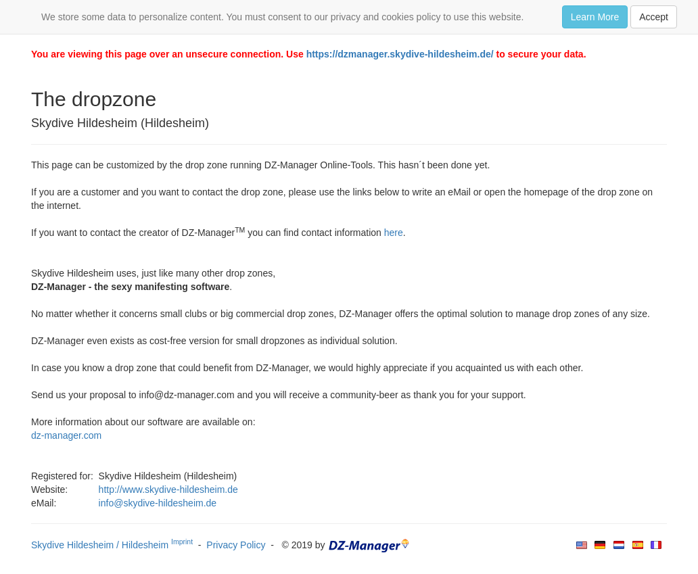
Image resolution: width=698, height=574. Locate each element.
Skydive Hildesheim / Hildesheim (112, 545)
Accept (653, 16)
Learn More (595, 16)
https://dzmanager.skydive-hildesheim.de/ (400, 54)
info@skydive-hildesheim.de (158, 503)
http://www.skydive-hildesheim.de (168, 489)
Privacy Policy (235, 545)
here (393, 232)
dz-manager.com (66, 435)
